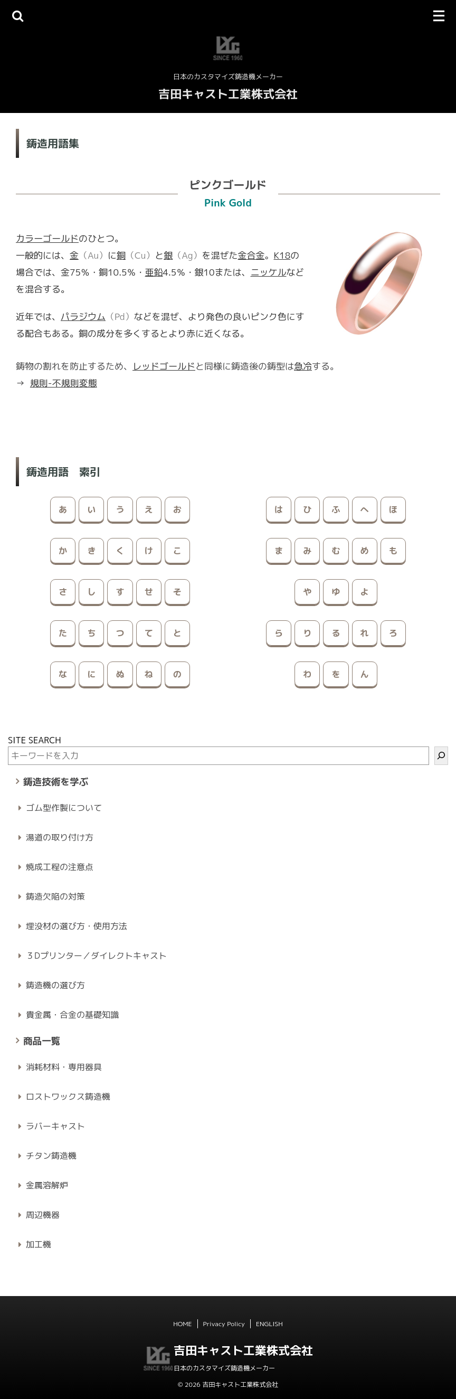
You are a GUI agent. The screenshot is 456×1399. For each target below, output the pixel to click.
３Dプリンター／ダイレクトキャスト (96, 955)
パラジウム (83, 316)
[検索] (441, 755)
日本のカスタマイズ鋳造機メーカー (224, 1368)
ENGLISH (269, 1323)
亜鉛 (154, 272)
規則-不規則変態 (63, 383)
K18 (282, 255)
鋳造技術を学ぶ (55, 781)
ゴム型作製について (64, 808)
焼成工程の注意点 (59, 867)
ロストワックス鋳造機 (68, 1096)
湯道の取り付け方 (59, 837)
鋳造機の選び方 (55, 985)
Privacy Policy (224, 1323)
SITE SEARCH (34, 740)
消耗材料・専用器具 (64, 1067)
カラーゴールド (47, 238)
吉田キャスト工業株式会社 (228, 94)
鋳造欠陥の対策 (55, 896)
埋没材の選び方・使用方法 (76, 926)
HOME (182, 1323)
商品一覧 (41, 1040)
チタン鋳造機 (51, 1155)
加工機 (38, 1244)
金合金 (251, 255)
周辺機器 (43, 1215)
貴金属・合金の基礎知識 (72, 1014)
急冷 (303, 366)
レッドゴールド (163, 366)
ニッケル (269, 272)
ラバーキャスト (55, 1126)
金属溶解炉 (47, 1185)
